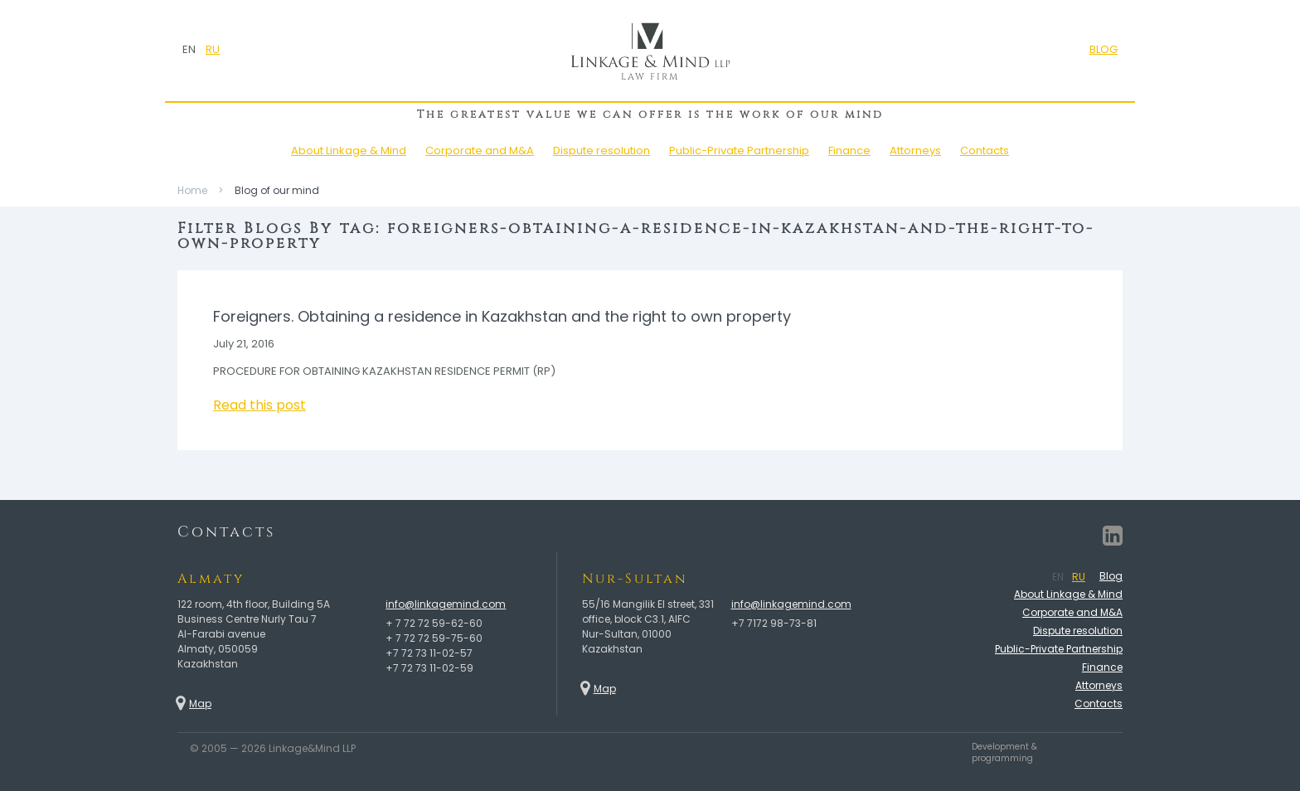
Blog (1111, 576)
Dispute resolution (601, 150)
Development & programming (1004, 752)
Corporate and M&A (479, 150)
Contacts (984, 150)
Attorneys (915, 150)
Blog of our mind (277, 190)
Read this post (259, 405)
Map (200, 703)
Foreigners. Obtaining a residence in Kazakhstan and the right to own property (502, 316)
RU (213, 49)
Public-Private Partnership (739, 150)
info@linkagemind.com (446, 604)
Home (192, 190)
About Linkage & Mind (348, 150)
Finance (849, 150)
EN (189, 49)
